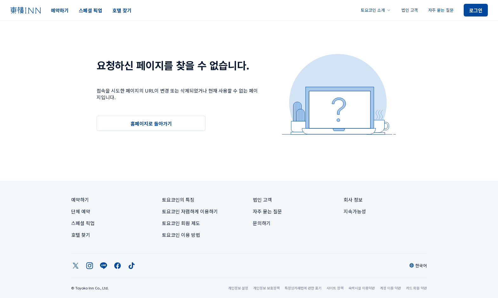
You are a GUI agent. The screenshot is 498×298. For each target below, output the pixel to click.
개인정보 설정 (238, 288)
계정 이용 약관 (390, 287)
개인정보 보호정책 (266, 287)
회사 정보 (353, 199)
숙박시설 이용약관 (361, 287)
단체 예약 (80, 211)
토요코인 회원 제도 (181, 223)
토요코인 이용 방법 (181, 234)
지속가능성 (355, 211)
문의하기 (262, 223)
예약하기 (60, 10)
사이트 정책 (334, 287)
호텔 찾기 (121, 10)
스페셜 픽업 (90, 10)
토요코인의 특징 (178, 199)
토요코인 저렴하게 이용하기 (190, 211)
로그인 (475, 10)
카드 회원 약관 (416, 287)
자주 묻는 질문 (441, 10)
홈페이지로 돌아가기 (151, 123)
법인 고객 (409, 10)
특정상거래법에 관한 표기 (303, 287)
